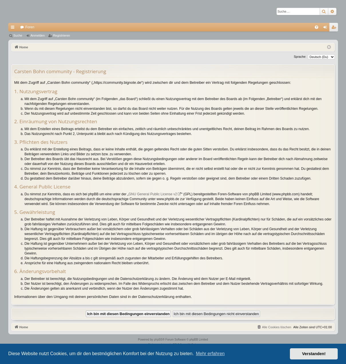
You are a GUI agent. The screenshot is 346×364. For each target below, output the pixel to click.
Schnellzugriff (14, 28)
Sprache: (300, 56)
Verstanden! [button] (314, 353)
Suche (17, 35)
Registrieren (61, 35)
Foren (29, 27)
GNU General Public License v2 (152, 194)
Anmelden (38, 35)
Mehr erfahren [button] (210, 353)
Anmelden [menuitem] (326, 28)
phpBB (158, 339)
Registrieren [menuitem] (335, 28)
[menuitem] (316, 27)
